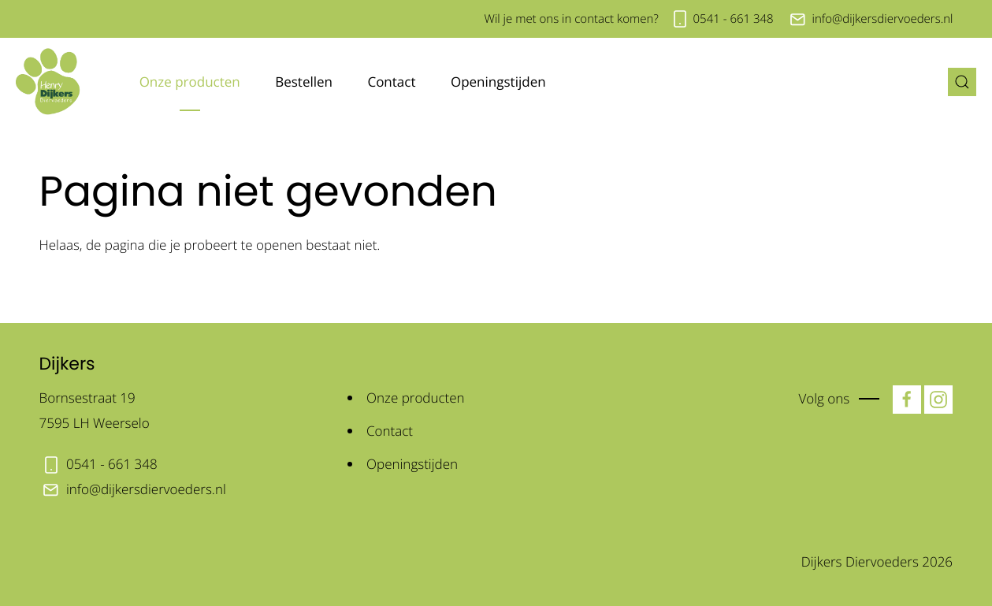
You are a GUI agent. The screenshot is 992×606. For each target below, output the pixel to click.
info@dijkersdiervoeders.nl (882, 19)
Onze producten (189, 81)
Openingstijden (498, 81)
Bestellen (304, 81)
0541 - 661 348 (733, 19)
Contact (391, 81)
